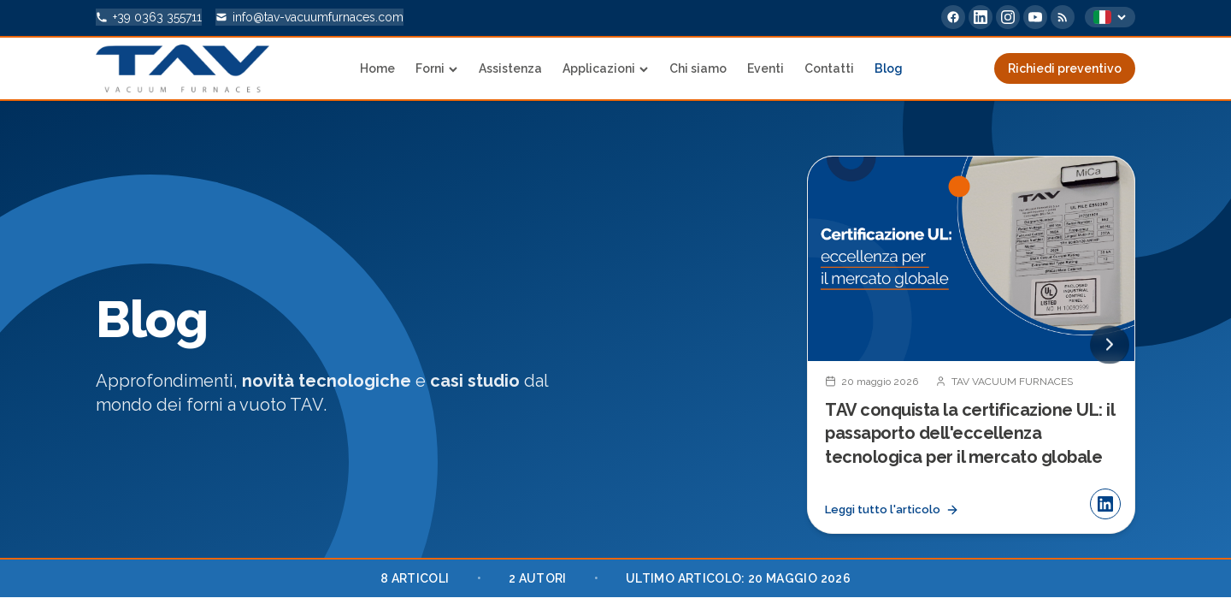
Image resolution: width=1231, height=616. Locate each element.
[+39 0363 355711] (149, 17)
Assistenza (510, 68)
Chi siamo (698, 68)
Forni (436, 68)
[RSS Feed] (1063, 17)
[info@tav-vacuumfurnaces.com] (309, 17)
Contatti (829, 68)
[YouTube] (1035, 17)
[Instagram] (1008, 17)
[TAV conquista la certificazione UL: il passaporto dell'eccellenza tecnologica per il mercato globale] (971, 346)
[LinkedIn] (980, 17)
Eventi (765, 68)
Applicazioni (605, 68)
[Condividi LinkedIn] (1105, 506)
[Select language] (1110, 17)
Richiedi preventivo (1065, 68)
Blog (889, 68)
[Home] (182, 68)
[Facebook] (953, 17)
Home (377, 68)
